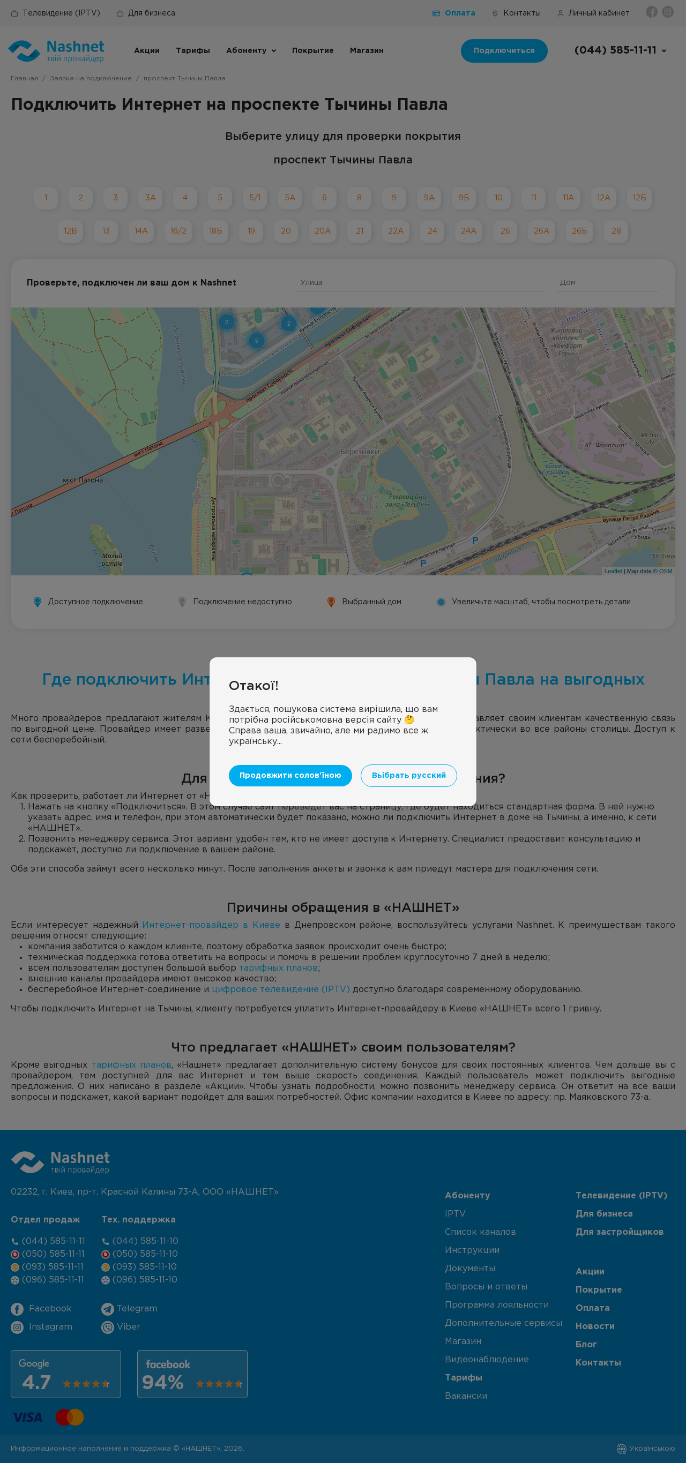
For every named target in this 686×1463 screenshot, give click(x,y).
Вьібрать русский (409, 775)
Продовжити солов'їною (290, 775)
